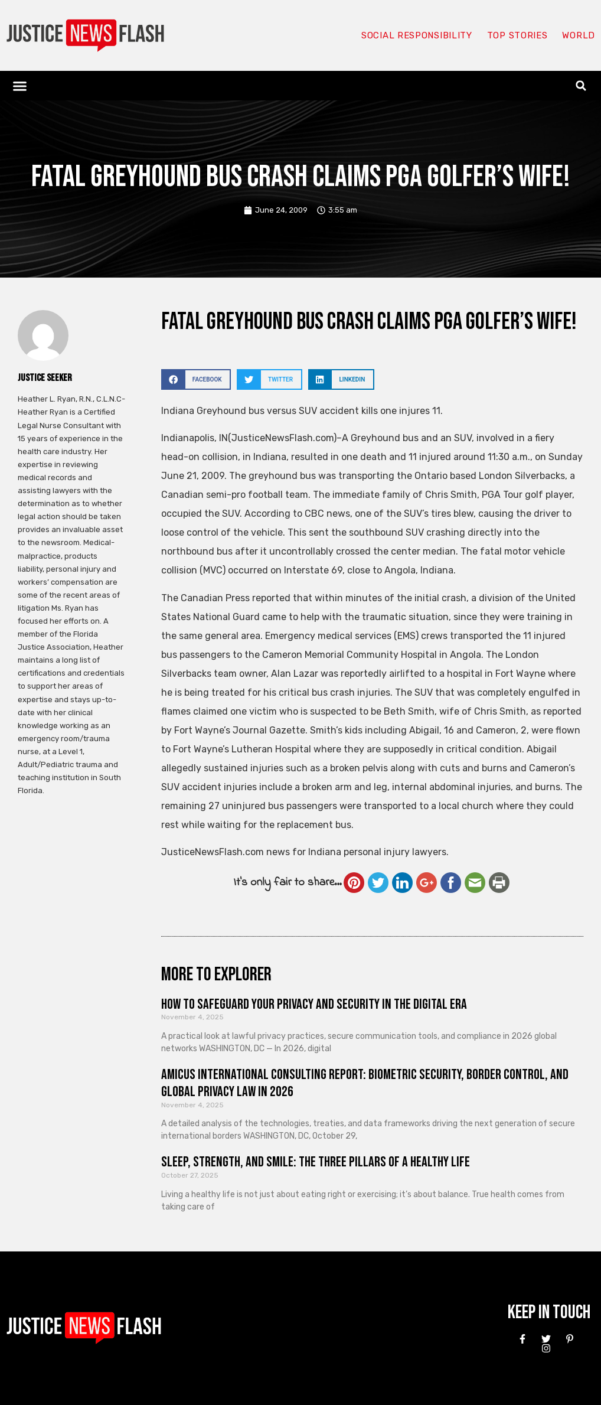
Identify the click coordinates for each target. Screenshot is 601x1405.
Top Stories (517, 35)
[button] (20, 85)
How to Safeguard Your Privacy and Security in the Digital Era (314, 1004)
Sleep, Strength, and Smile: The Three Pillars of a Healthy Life (315, 1162)
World (578, 35)
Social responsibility (416, 35)
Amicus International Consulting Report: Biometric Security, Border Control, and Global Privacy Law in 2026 (365, 1083)
